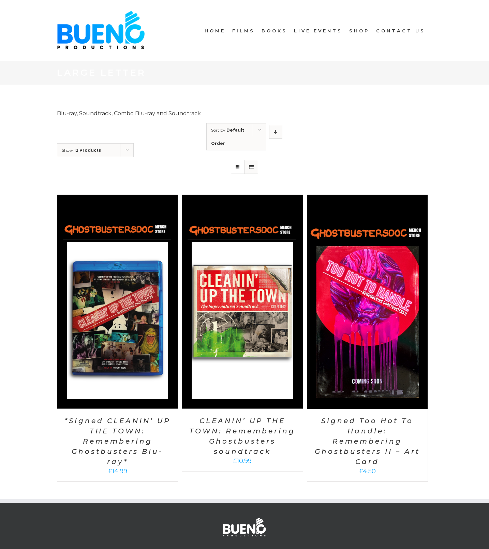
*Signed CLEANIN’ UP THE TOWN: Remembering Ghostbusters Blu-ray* (117, 441)
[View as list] (251, 167)
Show (81, 150)
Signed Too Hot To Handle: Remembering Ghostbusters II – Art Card (367, 441)
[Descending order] (275, 132)
